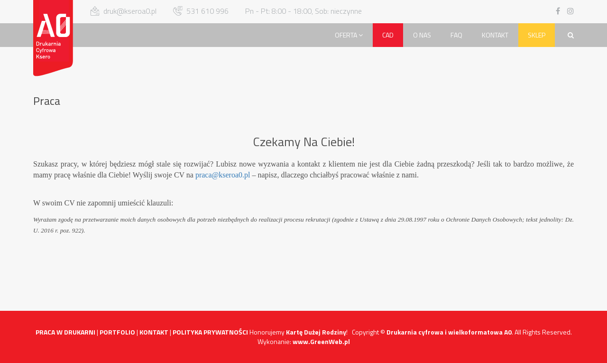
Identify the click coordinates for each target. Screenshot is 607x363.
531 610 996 (207, 11)
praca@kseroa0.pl (222, 175)
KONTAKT (153, 332)
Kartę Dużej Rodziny (316, 332)
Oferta (349, 35)
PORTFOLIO (117, 332)
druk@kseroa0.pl (129, 11)
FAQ (456, 35)
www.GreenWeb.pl (321, 341)
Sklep (536, 35)
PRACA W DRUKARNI (65, 332)
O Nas (422, 35)
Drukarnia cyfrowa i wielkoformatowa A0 (449, 332)
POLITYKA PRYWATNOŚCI (210, 332)
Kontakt (495, 35)
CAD (388, 35)
